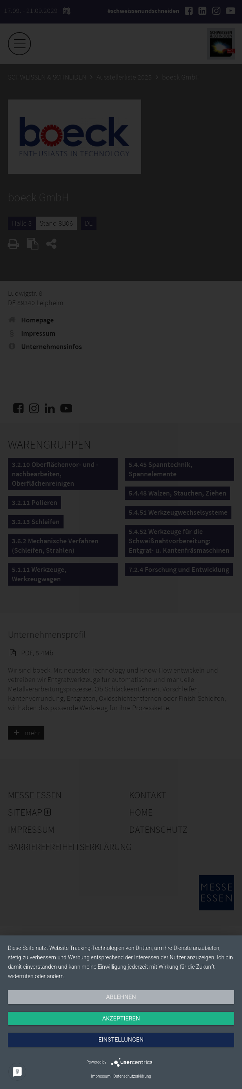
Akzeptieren (121, 1018)
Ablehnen (121, 996)
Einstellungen (121, 1039)
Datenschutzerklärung (132, 1076)
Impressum (101, 1076)
